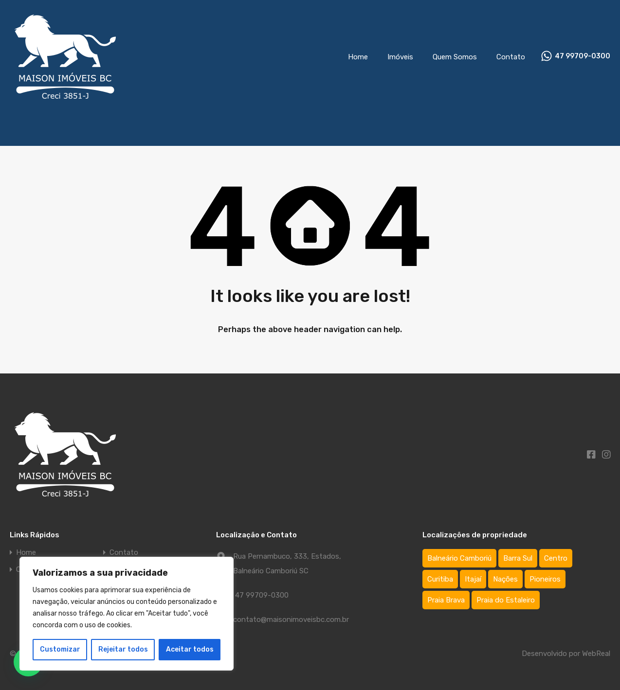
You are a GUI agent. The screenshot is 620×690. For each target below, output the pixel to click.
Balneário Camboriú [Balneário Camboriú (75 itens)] (459, 558)
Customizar (60, 649)
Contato (510, 57)
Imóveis (400, 57)
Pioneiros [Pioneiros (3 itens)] (545, 579)
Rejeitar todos (123, 649)
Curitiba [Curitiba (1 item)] (440, 579)
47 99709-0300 (582, 56)
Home (358, 57)
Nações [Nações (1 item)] (505, 579)
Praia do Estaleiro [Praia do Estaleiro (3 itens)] (505, 600)
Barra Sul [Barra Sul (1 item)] (517, 558)
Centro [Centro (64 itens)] (555, 558)
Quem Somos (455, 57)
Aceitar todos (190, 649)
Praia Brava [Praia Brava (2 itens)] (446, 600)
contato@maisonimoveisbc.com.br (291, 619)
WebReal (596, 653)
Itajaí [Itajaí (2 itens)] (473, 579)
